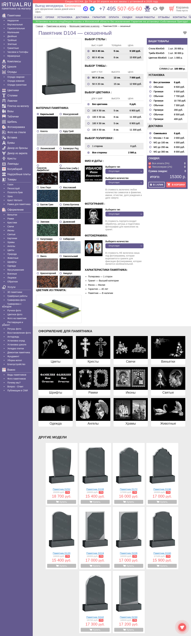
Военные (12, 273)
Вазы (8, 111)
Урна (10, 196)
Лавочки (9, 101)
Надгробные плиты (16, 174)
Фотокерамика (13, 127)
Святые (11, 234)
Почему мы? (14, 382)
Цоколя (9, 66)
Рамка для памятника (18, 204)
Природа (12, 254)
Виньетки (12, 214)
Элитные (12, 44)
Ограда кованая (15, 81)
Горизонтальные (16, 28)
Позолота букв (15, 192)
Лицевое (12, 277)
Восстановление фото (19, 332)
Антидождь (13, 336)
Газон (10, 184)
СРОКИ (49, 17)
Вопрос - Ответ (15, 386)
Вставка (9, 137)
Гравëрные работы (17, 296)
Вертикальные (15, 24)
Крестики (12, 222)
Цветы (10, 250)
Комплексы (11, 61)
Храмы (11, 242)
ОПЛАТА (114, 17)
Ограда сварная (15, 77)
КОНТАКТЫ (180, 17)
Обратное (12, 281)
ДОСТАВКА (82, 17)
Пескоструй (13, 188)
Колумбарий (12, 169)
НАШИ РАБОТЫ (145, 17)
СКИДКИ (127, 17)
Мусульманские (15, 269)
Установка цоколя (16, 344)
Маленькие (13, 32)
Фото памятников (16, 378)
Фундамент (13, 356)
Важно (8, 369)
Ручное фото (14, 310)
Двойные (12, 36)
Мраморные (13, 56)
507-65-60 (120, 9)
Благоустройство (16, 364)
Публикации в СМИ (17, 390)
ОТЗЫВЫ (164, 17)
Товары (9, 179)
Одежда (11, 266)
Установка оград (16, 340)
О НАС (38, 17)
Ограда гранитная (17, 84)
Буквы (8, 142)
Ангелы (11, 246)
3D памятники (14, 292)
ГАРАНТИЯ (98, 17)
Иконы (10, 230)
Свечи (10, 226)
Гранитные (13, 48)
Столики (9, 95)
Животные (12, 258)
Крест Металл (14, 200)
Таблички (10, 116)
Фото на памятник (16, 318)
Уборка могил (14, 360)
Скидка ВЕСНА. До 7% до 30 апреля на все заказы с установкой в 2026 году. (112, 1)
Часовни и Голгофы (17, 52)
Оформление (13, 209)
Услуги (8, 287)
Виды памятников (16, 374)
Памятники (11, 15)
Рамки (10, 218)
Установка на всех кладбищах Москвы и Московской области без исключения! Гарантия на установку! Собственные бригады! (112, 21)
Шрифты (12, 262)
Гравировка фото (16, 300)
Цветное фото (14, 314)
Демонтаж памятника (18, 352)
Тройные (12, 40)
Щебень (9, 121)
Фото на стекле (14, 132)
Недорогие (13, 20)
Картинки (12, 238)
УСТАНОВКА (64, 17)
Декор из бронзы (15, 148)
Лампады (10, 163)
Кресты (9, 158)
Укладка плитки (15, 348)
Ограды (9, 72)
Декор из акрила (14, 153)
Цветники (10, 90)
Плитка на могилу (15, 106)
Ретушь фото (14, 329)
